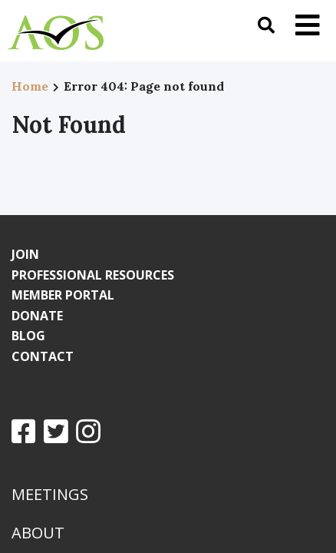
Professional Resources (93, 275)
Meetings (50, 494)
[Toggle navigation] (307, 25)
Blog (28, 335)
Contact (43, 356)
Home (30, 86)
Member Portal (63, 294)
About (38, 532)
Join (25, 254)
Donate (37, 315)
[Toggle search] (266, 25)
